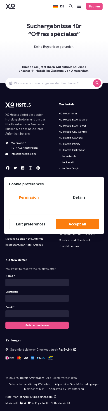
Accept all (77, 224)
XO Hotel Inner (68, 113)
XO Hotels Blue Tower (72, 125)
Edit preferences (30, 224)
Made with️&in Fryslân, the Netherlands (37, 402)
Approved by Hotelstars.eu (66, 388)
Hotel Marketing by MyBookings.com (30, 396)
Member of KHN (34, 388)
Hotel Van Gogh (69, 168)
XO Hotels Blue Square (73, 119)
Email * (9, 307)
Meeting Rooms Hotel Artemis (24, 239)
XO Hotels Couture (71, 138)
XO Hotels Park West (72, 150)
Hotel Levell (66, 162)
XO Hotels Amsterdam (30, 377)
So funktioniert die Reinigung (77, 234)
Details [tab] (79, 197)
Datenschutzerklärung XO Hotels (30, 383)
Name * (10, 276)
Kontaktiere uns (69, 246)
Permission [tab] (29, 197)
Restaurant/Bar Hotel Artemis (24, 245)
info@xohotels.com (23, 154)
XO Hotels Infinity (69, 144)
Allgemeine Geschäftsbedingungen (77, 383)
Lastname (12, 291)
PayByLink (67, 349)
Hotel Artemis (67, 156)
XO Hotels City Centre (73, 132)
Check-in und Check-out (74, 240)
